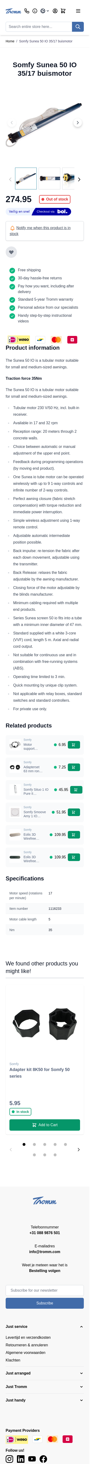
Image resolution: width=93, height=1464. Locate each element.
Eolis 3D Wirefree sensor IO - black (32, 863)
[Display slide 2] (34, 1144)
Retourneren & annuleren (27, 1345)
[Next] (79, 179)
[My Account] (55, 11)
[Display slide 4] (55, 1144)
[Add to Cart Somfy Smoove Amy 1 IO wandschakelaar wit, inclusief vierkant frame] (74, 812)
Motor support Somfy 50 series (30, 751)
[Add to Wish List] (11, 252)
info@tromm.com (44, 1252)
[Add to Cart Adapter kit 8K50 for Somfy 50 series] (44, 1125)
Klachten (13, 1360)
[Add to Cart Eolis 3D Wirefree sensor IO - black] (74, 857)
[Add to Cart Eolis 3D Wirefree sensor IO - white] (74, 835)
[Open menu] (78, 11)
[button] (45, 1326)
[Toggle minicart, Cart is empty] (63, 11)
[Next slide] (78, 1149)
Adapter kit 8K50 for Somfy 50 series (39, 1073)
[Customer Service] (27, 11)
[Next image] (77, 122)
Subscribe (44, 1303)
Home (10, 41)
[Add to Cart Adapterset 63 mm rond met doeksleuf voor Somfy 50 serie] (74, 767)
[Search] (78, 27)
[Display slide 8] (55, 1155)
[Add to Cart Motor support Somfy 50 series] (74, 745)
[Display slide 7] (45, 1155)
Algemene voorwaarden (25, 1353)
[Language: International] (45, 11)
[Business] (35, 11)
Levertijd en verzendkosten (28, 1337)
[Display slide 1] (24, 1144)
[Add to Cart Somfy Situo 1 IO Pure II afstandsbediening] (76, 790)
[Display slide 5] (65, 1144)
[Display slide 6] (34, 1155)
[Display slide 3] (45, 1144)
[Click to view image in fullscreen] (45, 122)
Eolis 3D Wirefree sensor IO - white (32, 841)
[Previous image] (12, 122)
